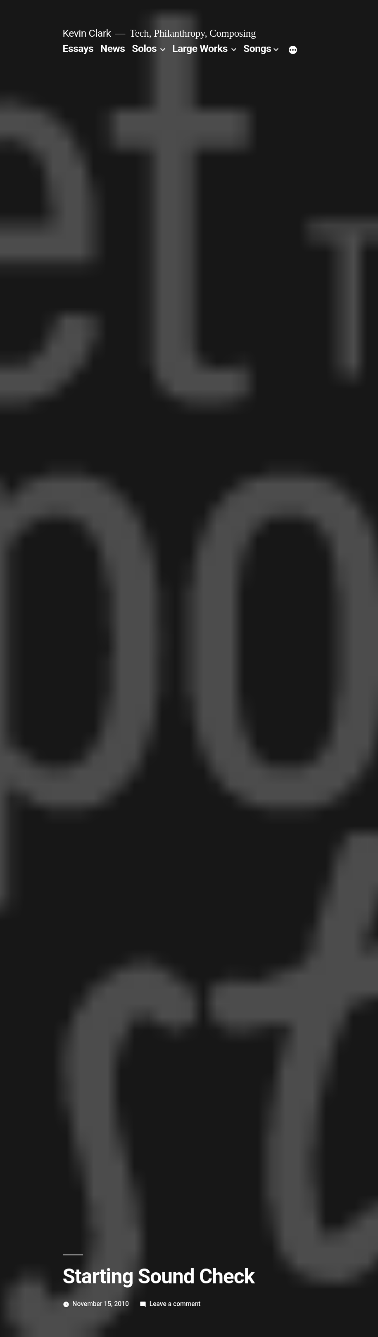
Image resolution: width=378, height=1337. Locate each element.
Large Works (200, 48)
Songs (257, 48)
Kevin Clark (87, 33)
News (112, 48)
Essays (78, 48)
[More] (293, 50)
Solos (144, 48)
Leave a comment (175, 1304)
